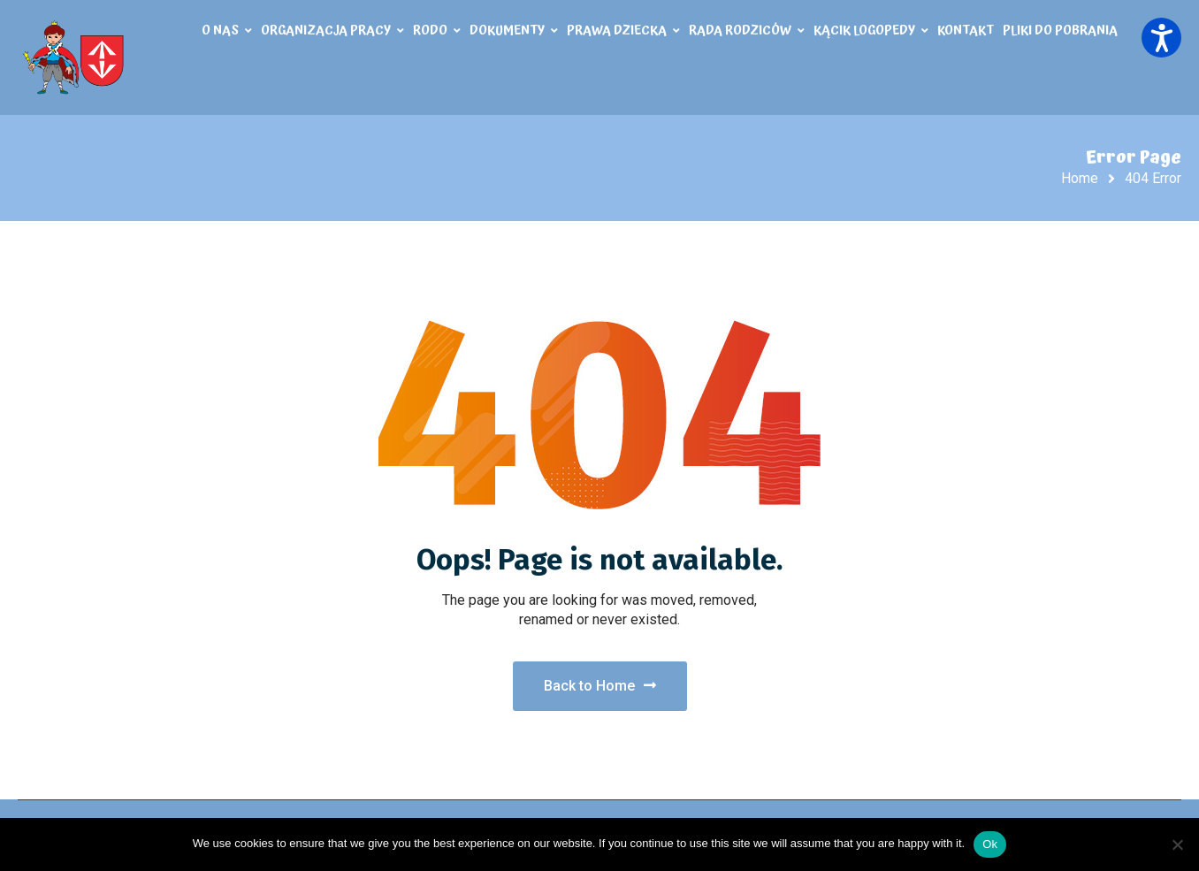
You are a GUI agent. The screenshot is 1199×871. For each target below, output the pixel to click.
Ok (989, 844)
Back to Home (600, 685)
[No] (1177, 844)
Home (1079, 178)
